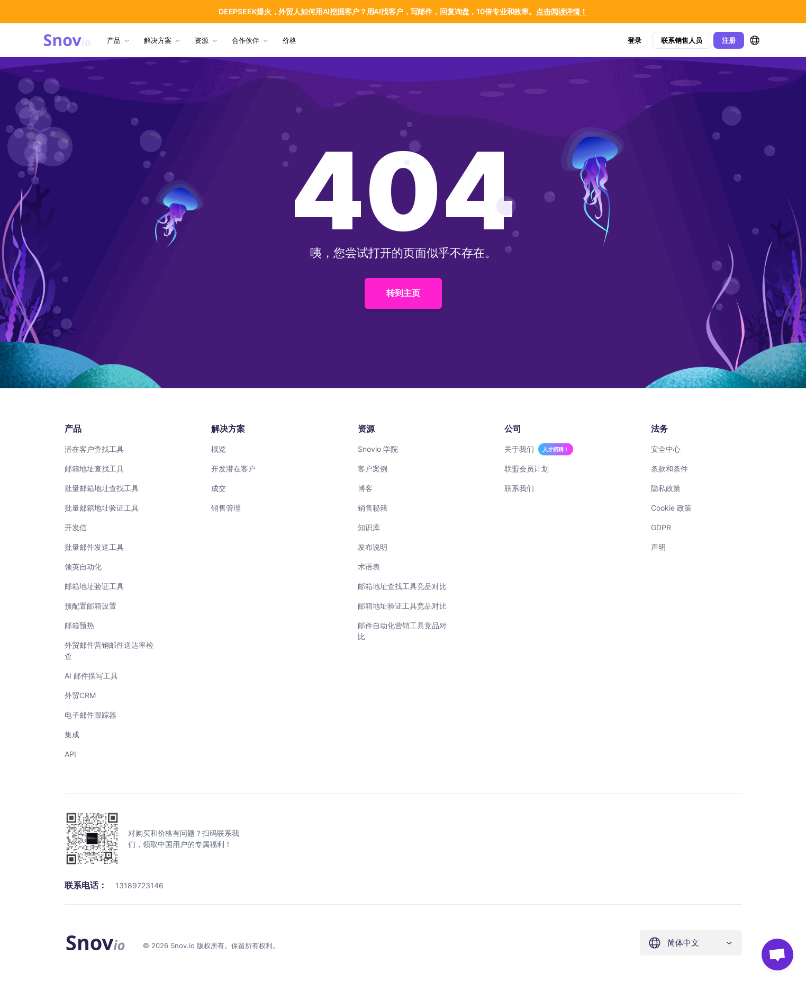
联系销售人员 (681, 40)
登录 (634, 40)
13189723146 (139, 885)
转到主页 (403, 293)
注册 (729, 40)
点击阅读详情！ (561, 11)
